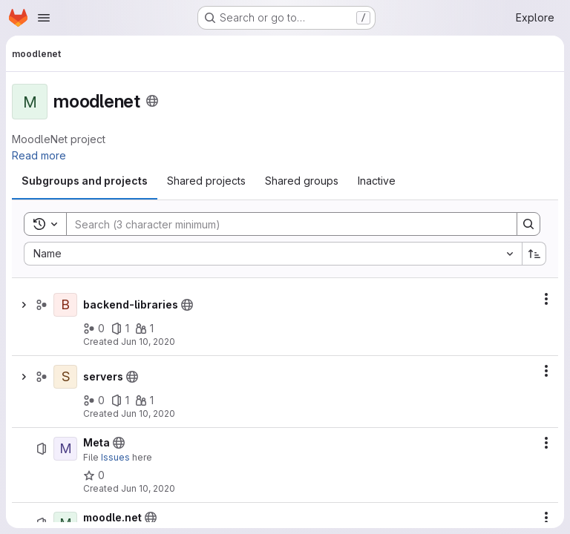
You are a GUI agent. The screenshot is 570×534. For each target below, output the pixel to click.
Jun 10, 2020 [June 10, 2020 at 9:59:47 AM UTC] (148, 488)
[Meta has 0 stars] (94, 475)
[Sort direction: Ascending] (534, 254)
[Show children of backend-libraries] (24, 305)
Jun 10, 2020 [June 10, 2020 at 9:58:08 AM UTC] (148, 341)
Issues (115, 457)
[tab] (84, 181)
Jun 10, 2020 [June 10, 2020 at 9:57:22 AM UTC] (148, 413)
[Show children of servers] (24, 377)
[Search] (284, 224)
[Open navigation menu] (44, 18)
